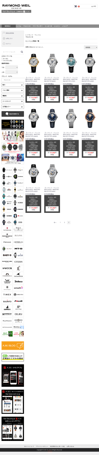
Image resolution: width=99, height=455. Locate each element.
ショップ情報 (69, 16)
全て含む (5, 58)
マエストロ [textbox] (6, 80)
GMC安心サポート (37, 16)
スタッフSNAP (49, 22)
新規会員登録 (8, 33)
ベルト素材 (6, 90)
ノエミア (65, 26)
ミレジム (18, 26)
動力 (4, 85)
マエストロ (26, 26)
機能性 (5, 95)
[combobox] (14, 80)
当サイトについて (29, 446)
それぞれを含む (7, 60)
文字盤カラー (7, 106)
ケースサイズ (7, 101)
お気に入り (8, 38)
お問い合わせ (88, 16)
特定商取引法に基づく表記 (57, 446)
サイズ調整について (54, 16)
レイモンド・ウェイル (33, 35)
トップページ (11, 16)
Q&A (78, 16)
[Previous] (55, 222)
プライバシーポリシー (42, 446)
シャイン (57, 26)
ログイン (7, 43)
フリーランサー (38, 26)
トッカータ (48, 26)
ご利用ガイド (23, 16)
